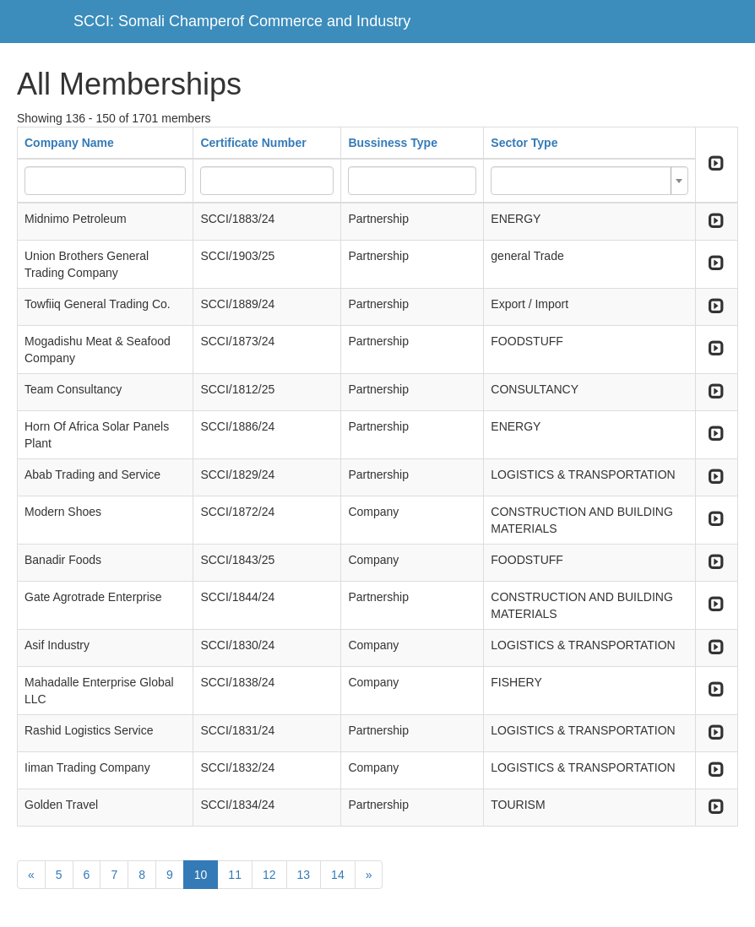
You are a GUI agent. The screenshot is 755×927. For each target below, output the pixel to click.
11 (235, 874)
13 (304, 874)
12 (269, 874)
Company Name (69, 142)
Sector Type (524, 142)
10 (201, 874)
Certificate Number (253, 142)
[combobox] (589, 180)
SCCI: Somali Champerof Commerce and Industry (241, 21)
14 (338, 874)
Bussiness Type (392, 142)
